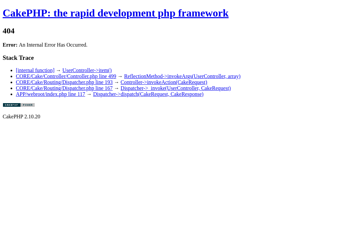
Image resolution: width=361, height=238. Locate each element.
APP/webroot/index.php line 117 (50, 94)
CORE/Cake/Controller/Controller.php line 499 (66, 76)
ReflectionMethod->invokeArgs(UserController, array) (182, 76)
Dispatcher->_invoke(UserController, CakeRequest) (176, 88)
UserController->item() (87, 70)
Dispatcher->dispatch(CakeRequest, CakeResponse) (148, 94)
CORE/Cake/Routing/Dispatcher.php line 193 (64, 82)
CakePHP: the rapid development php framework (116, 13)
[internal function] (35, 70)
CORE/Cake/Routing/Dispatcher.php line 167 (64, 88)
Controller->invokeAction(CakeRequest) (164, 82)
